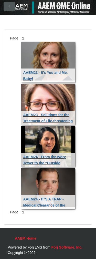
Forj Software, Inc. (66, 247)
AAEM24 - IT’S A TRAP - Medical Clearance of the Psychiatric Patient (44, 205)
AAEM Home (25, 238)
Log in (84, 6)
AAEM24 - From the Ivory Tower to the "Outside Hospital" (44, 163)
